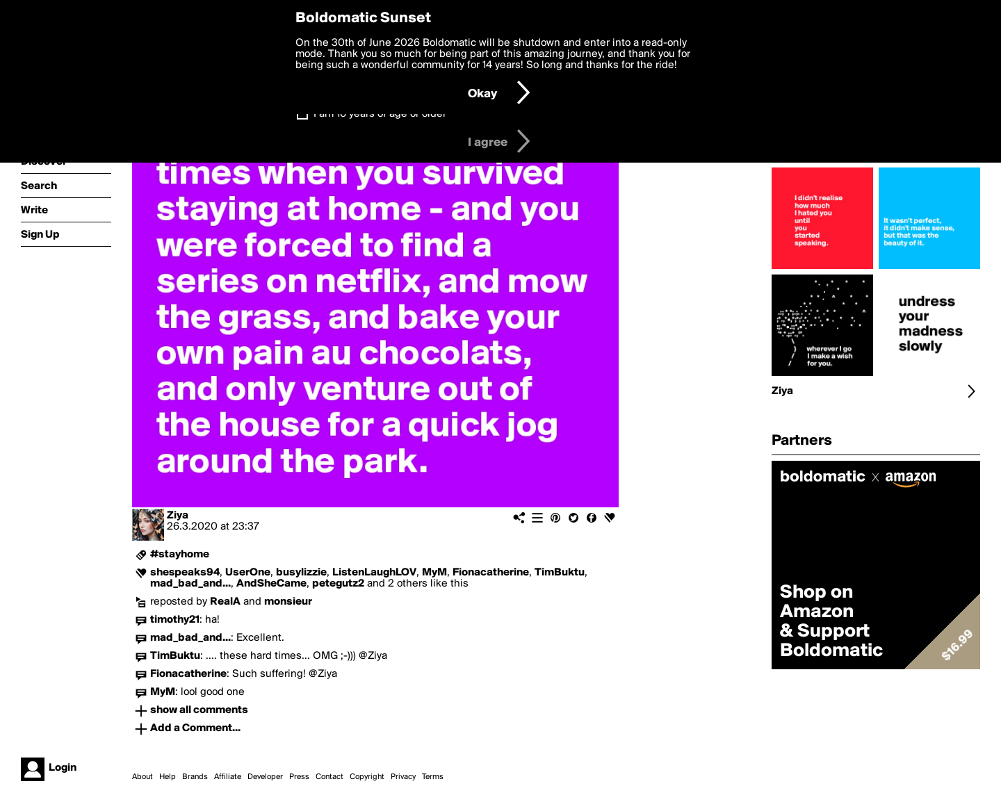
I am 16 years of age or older (380, 114)
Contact (329, 777)
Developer (265, 777)
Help (167, 777)
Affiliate (227, 777)
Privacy (403, 777)
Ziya (177, 515)
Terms (432, 777)
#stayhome (179, 554)
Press (299, 777)
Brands (195, 777)
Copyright (367, 777)
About (142, 777)
